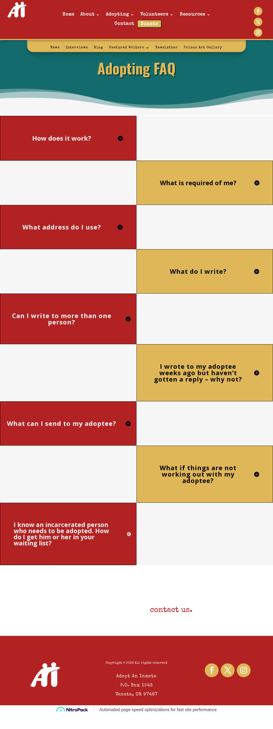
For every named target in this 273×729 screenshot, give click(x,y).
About (87, 14)
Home (68, 14)
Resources (192, 14)
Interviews (77, 47)
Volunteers (154, 14)
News (55, 47)
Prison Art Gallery (203, 47)
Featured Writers (126, 47)
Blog (98, 47)
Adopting (117, 14)
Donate (149, 24)
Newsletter (166, 47)
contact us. (171, 610)
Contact (124, 24)
